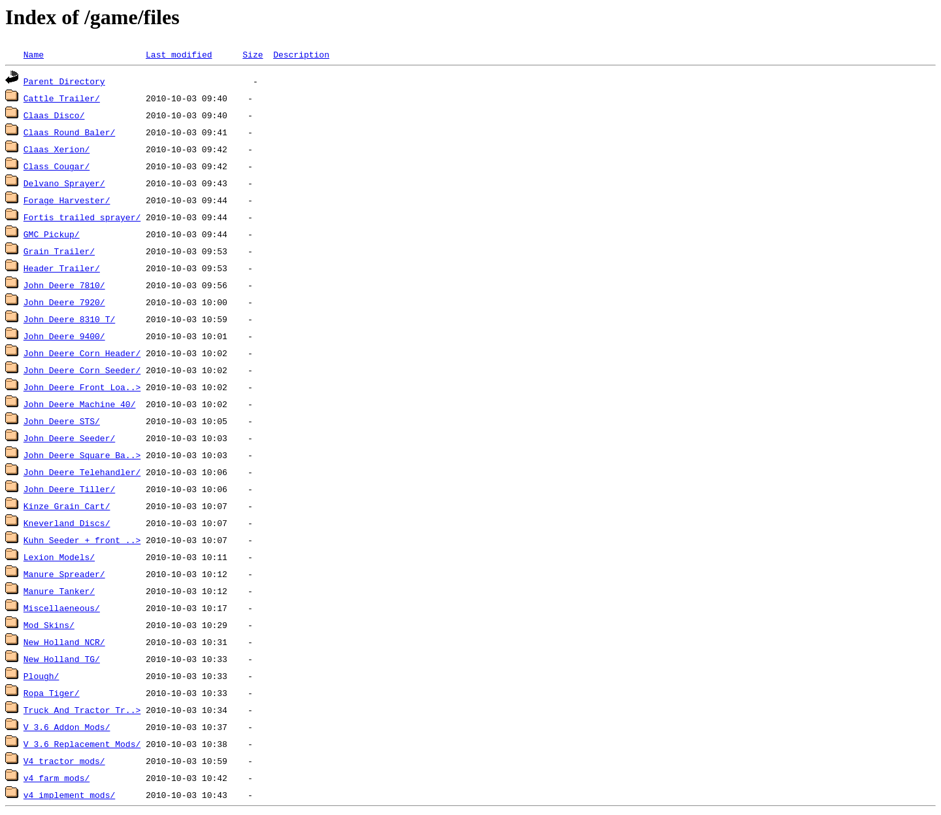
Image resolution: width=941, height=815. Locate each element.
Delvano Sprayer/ (64, 183)
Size (252, 54)
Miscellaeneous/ (62, 608)
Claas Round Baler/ (69, 132)
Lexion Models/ (59, 557)
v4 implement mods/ (69, 795)
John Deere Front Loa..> (82, 387)
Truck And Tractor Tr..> (82, 710)
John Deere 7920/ (64, 302)
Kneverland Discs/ (67, 523)
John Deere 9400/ (64, 336)
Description (301, 54)
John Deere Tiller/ (69, 489)
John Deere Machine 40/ (80, 404)
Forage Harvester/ (67, 200)
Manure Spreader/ (64, 574)
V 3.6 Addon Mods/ (67, 727)
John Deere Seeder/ (69, 438)
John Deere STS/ (62, 421)
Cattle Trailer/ (62, 98)
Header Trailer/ (62, 268)
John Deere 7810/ (64, 285)
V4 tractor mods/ (64, 761)
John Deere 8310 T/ (69, 319)
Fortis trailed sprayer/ (82, 217)
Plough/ (41, 676)
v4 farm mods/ (57, 778)
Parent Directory (64, 81)
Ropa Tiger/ (52, 693)
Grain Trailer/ (59, 251)
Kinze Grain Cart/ (67, 506)
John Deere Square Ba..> (82, 455)
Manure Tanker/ (59, 591)
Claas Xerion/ (57, 149)
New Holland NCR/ (64, 642)
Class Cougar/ (57, 166)
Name (34, 54)
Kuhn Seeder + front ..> (82, 540)
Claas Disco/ (54, 115)
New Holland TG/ (62, 659)
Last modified (179, 54)
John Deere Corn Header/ (82, 353)
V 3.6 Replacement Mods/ (82, 744)
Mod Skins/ (49, 625)
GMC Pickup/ (52, 234)
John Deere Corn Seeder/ (82, 370)
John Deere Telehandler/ (82, 472)
